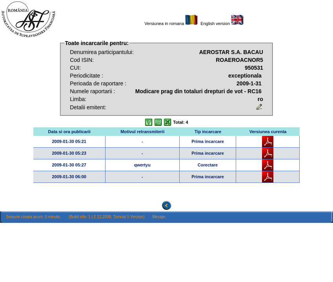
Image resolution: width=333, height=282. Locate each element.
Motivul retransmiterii (142, 131)
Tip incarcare (208, 131)
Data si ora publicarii (69, 131)
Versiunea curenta (268, 131)
